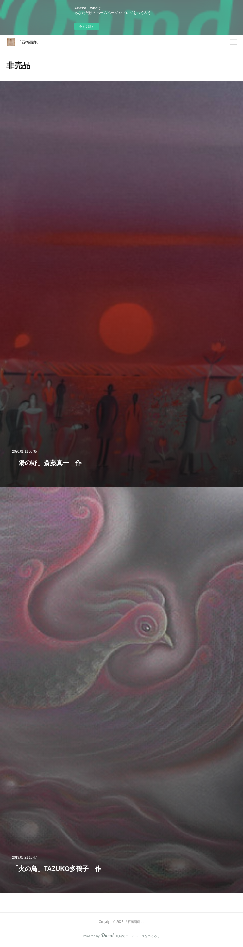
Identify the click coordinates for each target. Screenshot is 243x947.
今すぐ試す (87, 26)
